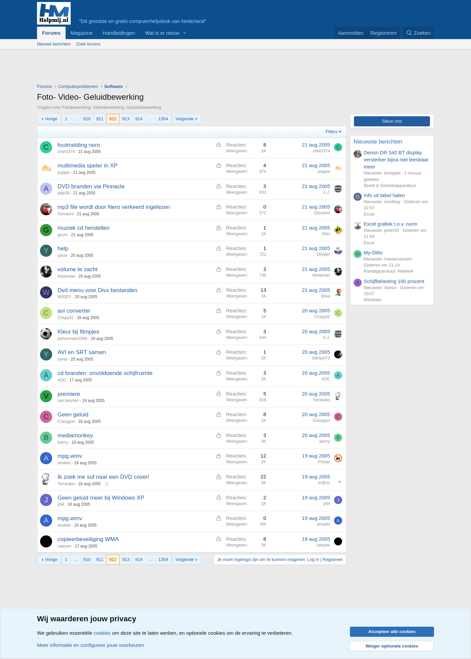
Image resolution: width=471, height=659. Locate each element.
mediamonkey (75, 435)
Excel (369, 214)
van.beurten (68, 400)
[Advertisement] (159, 68)
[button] (184, 33)
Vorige (51, 118)
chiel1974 (66, 151)
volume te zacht (78, 269)
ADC (62, 380)
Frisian (324, 462)
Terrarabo (321, 400)
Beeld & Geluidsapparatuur (390, 185)
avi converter (74, 311)
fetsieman (66, 276)
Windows (373, 299)
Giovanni (65, 214)
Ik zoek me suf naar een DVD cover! (103, 477)
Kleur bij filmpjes (78, 331)
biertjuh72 (321, 358)
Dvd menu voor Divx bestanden (97, 290)
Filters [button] (331, 131)
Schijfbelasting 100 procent (394, 281)
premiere (69, 394)
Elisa (325, 296)
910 (86, 118)
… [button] (75, 118)
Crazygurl (66, 421)
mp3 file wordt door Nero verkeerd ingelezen (114, 207)
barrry (63, 442)
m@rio (324, 482)
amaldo (64, 463)
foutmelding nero (79, 145)
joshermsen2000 (72, 338)
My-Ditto (373, 252)
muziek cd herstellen (84, 228)
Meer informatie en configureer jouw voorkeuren (90, 645)
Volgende (185, 118)
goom (63, 234)
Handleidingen (119, 33)
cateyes (64, 546)
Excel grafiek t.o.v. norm (391, 224)
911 (100, 118)
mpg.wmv (70, 456)
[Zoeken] (418, 33)
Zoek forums (88, 43)
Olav (326, 233)
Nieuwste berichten (378, 141)
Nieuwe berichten (54, 43)
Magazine (82, 33)
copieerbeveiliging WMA (88, 539)
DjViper (323, 254)
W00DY (64, 296)
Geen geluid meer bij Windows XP (101, 498)
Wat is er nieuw (162, 33)
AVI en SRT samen (82, 352)
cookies (102, 633)
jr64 (61, 504)
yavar (62, 255)
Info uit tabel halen (384, 195)
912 (113, 118)
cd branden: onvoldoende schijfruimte (105, 373)
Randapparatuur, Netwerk (388, 271)
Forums (51, 33)
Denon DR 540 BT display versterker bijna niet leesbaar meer (396, 159)
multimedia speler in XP (88, 165)
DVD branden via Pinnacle (91, 186)
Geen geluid (73, 414)
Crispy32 (65, 317)
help (63, 248)
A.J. (326, 192)
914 (139, 118)
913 (126, 118)
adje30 (64, 193)
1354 (163, 118)
